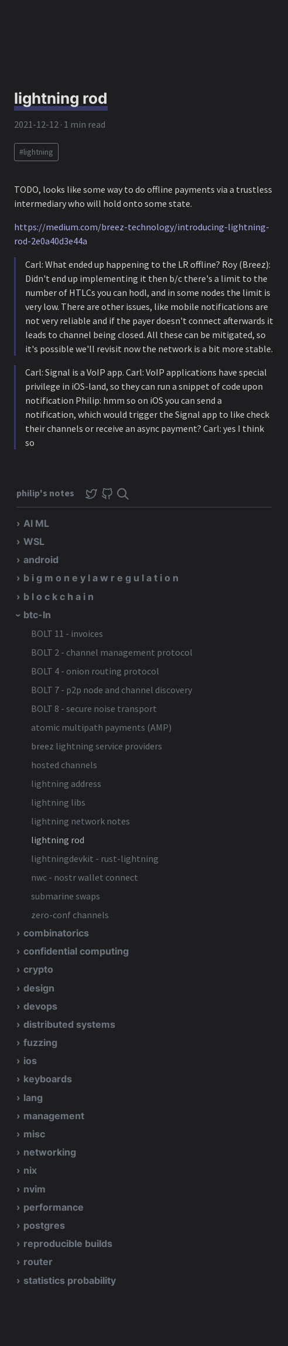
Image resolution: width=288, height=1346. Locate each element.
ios (30, 1060)
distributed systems (69, 1024)
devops (40, 1006)
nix (30, 1170)
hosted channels (64, 765)
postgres (44, 1225)
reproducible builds (67, 1243)
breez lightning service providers (96, 746)
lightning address (66, 783)
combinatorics (56, 933)
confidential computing (76, 951)
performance (53, 1207)
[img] (123, 494)
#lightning (36, 151)
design (38, 988)
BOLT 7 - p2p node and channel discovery (111, 690)
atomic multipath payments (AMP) (101, 727)
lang (33, 1097)
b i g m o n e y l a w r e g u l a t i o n (101, 578)
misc (34, 1134)
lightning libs (58, 802)
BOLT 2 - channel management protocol (112, 652)
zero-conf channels (70, 915)
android (41, 559)
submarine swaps (65, 896)
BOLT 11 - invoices (67, 633)
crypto (38, 969)
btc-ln (37, 615)
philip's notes (46, 493)
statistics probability (69, 1280)
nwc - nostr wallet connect (84, 877)
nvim (34, 1189)
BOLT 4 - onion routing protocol (95, 671)
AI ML (36, 523)
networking (49, 1152)
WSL (33, 541)
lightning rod (57, 840)
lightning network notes (80, 821)
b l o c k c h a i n (58, 596)
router (38, 1261)
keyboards (47, 1079)
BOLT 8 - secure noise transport (94, 708)
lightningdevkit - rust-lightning (95, 858)
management (53, 1116)
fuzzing (40, 1042)
